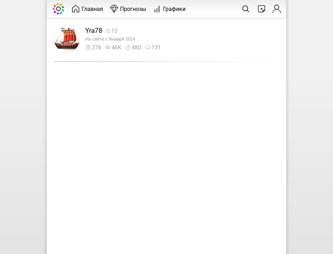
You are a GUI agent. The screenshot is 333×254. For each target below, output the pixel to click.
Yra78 (93, 30)
